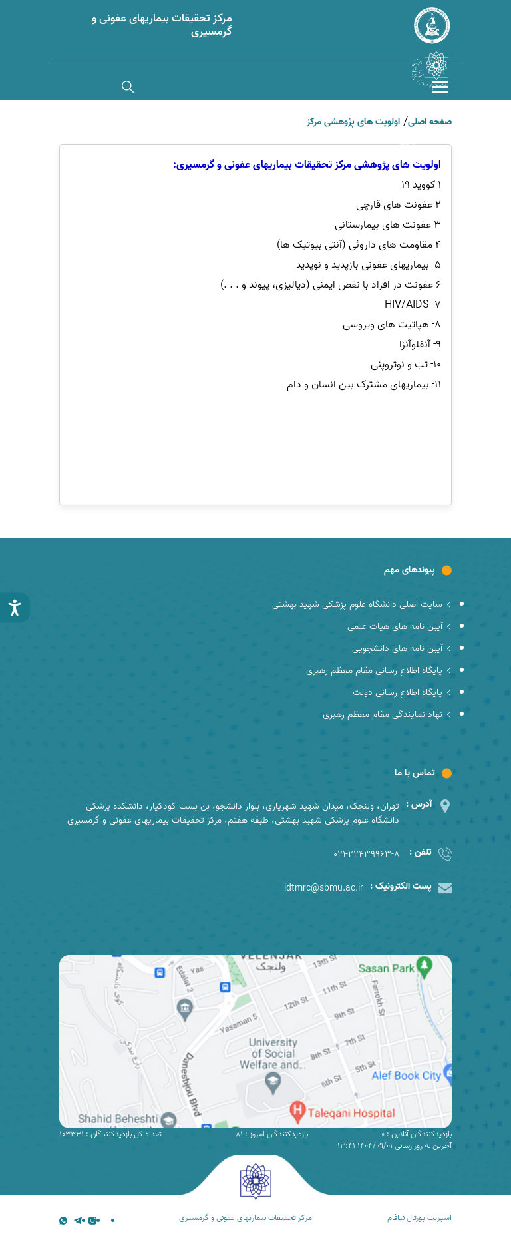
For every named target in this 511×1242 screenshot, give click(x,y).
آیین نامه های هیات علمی (399, 627)
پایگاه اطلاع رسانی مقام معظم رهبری (379, 671)
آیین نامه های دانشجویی (402, 649)
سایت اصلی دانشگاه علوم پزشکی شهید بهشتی (362, 605)
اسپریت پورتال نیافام (419, 1218)
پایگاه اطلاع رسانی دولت (402, 693)
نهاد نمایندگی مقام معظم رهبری (387, 715)
